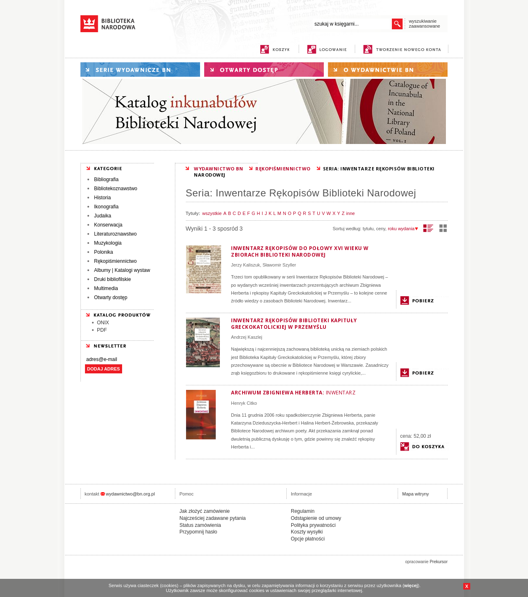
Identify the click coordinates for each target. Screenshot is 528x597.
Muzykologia (108, 243)
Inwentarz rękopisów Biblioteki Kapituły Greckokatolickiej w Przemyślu (294, 323)
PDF (102, 330)
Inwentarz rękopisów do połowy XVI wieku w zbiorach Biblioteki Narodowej (300, 251)
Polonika (103, 252)
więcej (411, 585)
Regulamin (302, 511)
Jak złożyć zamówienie (204, 511)
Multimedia (106, 288)
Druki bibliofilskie (112, 279)
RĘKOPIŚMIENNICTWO (283, 168)
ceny (380, 228)
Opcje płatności (308, 539)
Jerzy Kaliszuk (245, 264)
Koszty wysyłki (307, 532)
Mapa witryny (415, 493)
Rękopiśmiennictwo (115, 261)
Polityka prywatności (313, 525)
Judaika (102, 216)
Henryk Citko (244, 403)
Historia (102, 198)
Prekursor (439, 561)
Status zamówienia (200, 525)
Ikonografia (106, 207)
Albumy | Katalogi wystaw (122, 270)
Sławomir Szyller (279, 264)
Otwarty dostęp (110, 297)
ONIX (103, 323)
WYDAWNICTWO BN (218, 168)
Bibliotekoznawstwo (115, 188)
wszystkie (212, 213)
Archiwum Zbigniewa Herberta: (293, 392)
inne (350, 213)
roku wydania (403, 228)
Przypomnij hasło (198, 532)
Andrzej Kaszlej (246, 337)
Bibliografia (106, 179)
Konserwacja (108, 225)
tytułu (368, 228)
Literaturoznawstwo (115, 234)
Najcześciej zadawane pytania (212, 518)
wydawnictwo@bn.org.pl (130, 493)
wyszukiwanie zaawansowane (424, 23)
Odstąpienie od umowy (316, 518)
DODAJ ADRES (103, 368)
